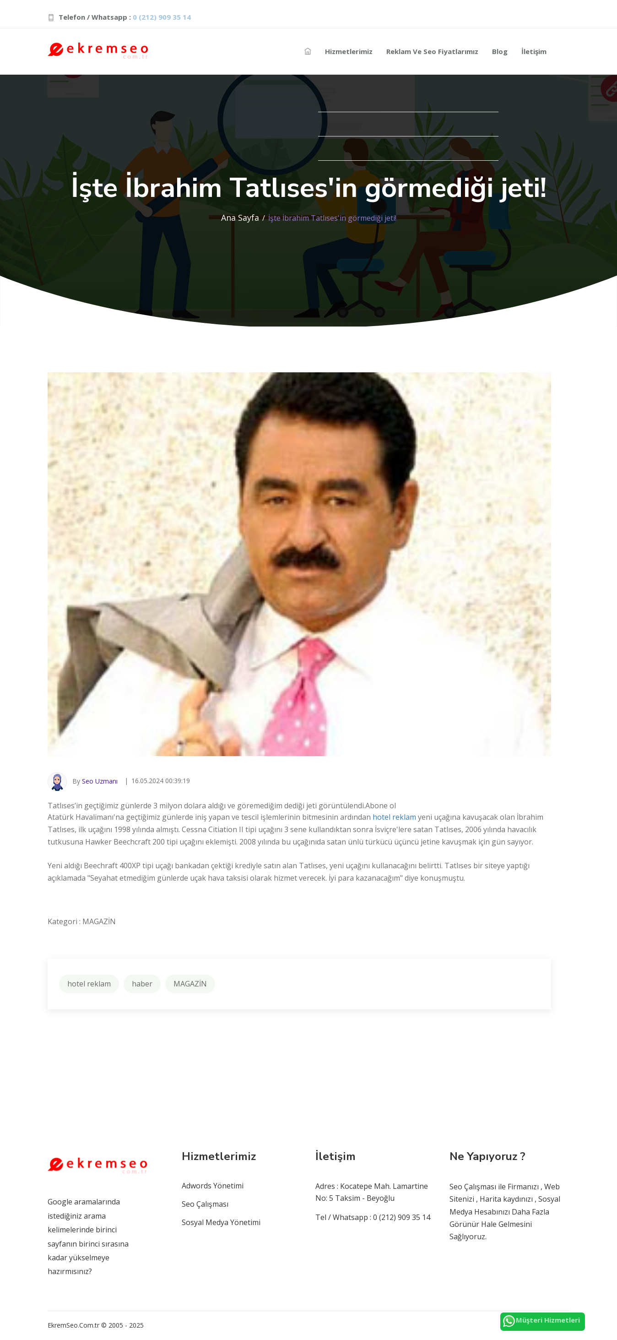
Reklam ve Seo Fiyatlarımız (432, 51)
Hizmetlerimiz (349, 51)
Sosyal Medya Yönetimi (221, 1222)
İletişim (534, 51)
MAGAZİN (190, 984)
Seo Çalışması (205, 1204)
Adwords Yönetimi (213, 1186)
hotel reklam (394, 817)
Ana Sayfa (240, 217)
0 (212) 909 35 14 (162, 17)
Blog (500, 51)
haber (142, 984)
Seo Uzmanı (100, 781)
